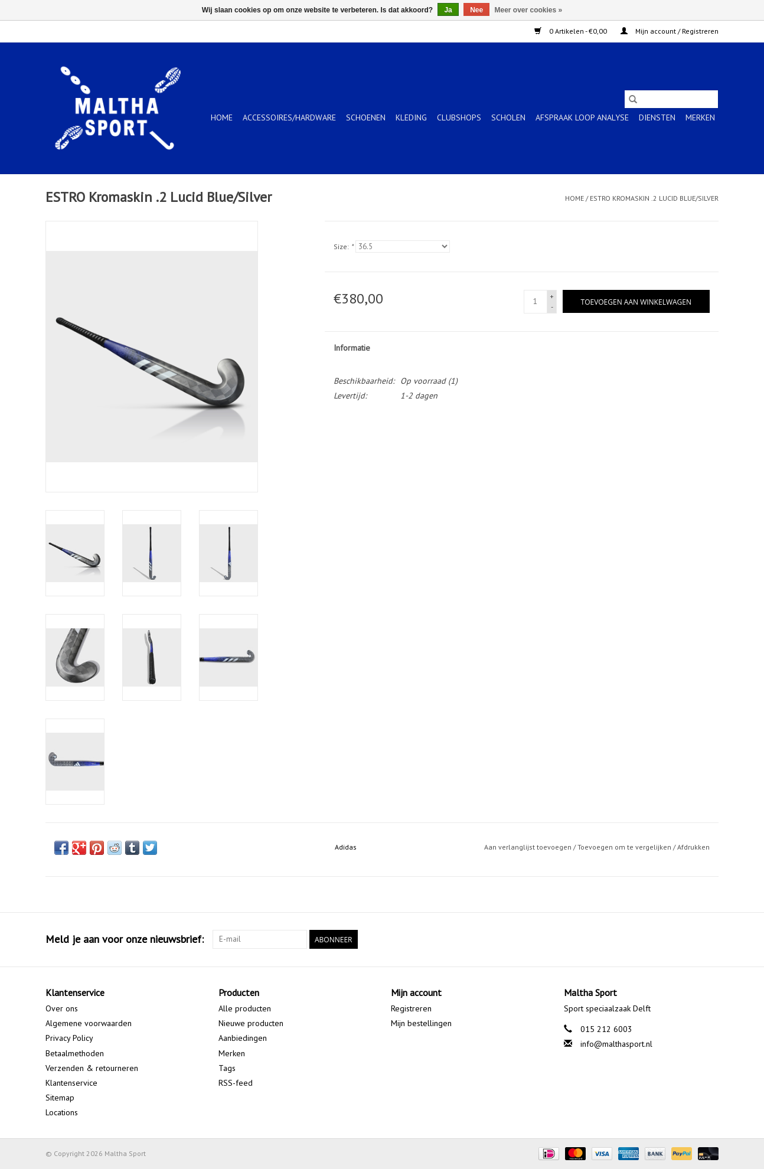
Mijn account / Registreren (670, 31)
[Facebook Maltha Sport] (666, 939)
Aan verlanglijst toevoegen (528, 847)
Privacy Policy (69, 1038)
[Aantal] (535, 302)
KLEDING (411, 117)
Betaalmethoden (74, 1053)
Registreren (411, 1008)
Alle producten (244, 1008)
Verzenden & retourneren (91, 1068)
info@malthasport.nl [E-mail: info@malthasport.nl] (616, 1044)
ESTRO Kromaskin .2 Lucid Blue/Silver (654, 198)
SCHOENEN (366, 117)
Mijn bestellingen (421, 1023)
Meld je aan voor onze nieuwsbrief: (124, 939)
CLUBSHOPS (459, 117)
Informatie (352, 347)
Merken (700, 117)
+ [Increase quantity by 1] (552, 296)
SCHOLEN (508, 117)
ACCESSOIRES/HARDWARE (289, 117)
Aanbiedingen (242, 1038)
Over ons (61, 1008)
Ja (448, 10)
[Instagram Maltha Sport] (709, 939)
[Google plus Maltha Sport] (687, 939)
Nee (476, 10)
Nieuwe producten (250, 1023)
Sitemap (59, 1097)
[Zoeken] (671, 99)
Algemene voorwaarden (88, 1023)
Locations (61, 1112)
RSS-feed (235, 1082)
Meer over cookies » (529, 10)
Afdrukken (693, 847)
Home (222, 117)
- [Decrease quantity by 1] (552, 306)
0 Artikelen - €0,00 (571, 31)
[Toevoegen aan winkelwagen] (636, 301)
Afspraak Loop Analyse (582, 117)
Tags (227, 1068)
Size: (343, 246)
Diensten (657, 117)
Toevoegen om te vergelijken (625, 847)
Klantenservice (71, 1082)
